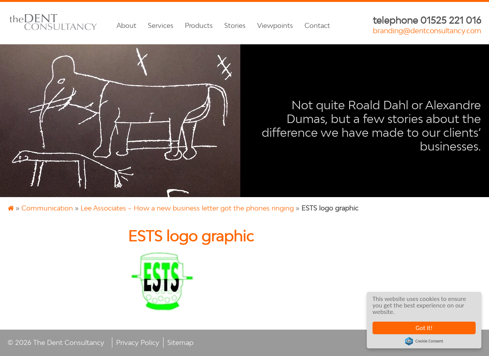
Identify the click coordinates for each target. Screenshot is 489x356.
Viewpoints (275, 25)
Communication (47, 208)
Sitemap (180, 342)
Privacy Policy (137, 342)
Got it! (424, 328)
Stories (235, 25)
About (126, 25)
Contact (317, 25)
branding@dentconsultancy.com (427, 30)
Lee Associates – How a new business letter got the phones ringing (187, 208)
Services (160, 25)
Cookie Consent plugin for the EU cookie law (424, 341)
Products (199, 25)
